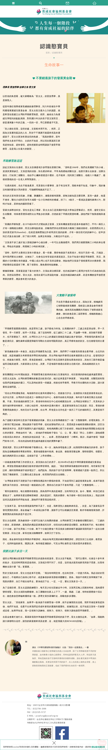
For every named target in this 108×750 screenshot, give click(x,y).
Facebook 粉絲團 (62, 733)
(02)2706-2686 (39, 708)
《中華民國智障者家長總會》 (49, 647)
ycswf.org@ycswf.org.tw (47, 715)
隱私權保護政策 (98, 746)
